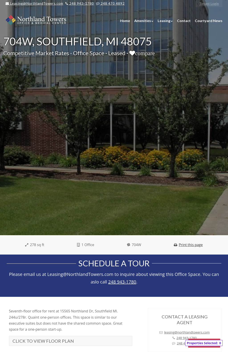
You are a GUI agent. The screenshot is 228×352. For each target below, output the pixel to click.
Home (125, 20)
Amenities (142, 20)
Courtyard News (208, 20)
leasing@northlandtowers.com (187, 332)
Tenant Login (209, 3)
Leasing (164, 20)
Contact (184, 20)
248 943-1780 (122, 282)
